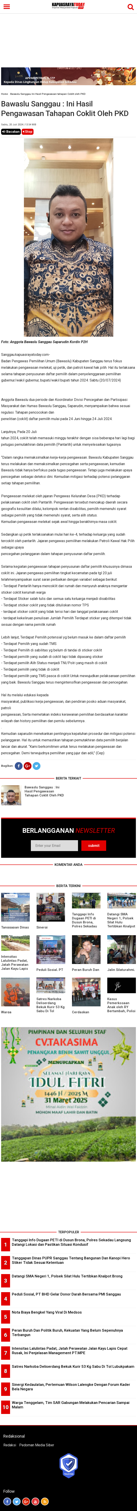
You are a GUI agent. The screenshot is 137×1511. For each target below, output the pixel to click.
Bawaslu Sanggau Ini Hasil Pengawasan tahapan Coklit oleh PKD (48, 94)
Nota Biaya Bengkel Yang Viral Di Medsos (47, 1312)
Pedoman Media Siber (36, 1445)
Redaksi (9, 1445)
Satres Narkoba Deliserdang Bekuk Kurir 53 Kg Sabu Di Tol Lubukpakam (50, 1007)
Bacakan (11, 132)
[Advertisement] (68, 34)
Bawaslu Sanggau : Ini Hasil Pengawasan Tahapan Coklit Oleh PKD (44, 791)
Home (4, 94)
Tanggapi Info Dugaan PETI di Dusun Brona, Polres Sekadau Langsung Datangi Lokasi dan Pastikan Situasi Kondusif (85, 928)
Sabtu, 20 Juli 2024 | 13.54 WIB (18, 124)
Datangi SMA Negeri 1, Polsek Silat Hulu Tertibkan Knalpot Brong (121, 922)
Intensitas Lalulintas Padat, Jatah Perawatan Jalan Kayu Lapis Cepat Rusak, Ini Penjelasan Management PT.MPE (14, 971)
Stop (27, 132)
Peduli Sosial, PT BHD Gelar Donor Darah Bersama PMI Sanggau (66, 1294)
